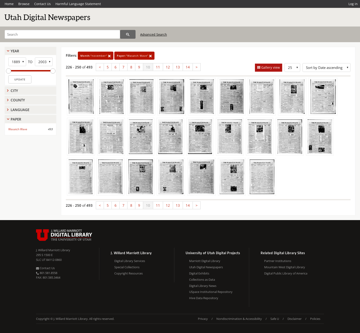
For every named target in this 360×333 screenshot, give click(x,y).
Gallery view (270, 67)
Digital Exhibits (199, 273)
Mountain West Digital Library (284, 267)
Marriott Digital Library (204, 261)
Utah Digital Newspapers (206, 267)
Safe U (274, 319)
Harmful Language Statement (78, 4)
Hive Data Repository (203, 298)
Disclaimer (294, 319)
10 (148, 67)
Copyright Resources (128, 273)
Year (15, 51)
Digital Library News (202, 286)
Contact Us (42, 4)
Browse (24, 4)
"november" (95, 55)
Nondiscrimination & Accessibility (239, 319)
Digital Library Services (129, 261)
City (14, 90)
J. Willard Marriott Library (53, 250)
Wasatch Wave (17, 129)
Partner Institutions (277, 261)
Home (9, 4)
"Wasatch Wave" (134, 55)
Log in (353, 4)
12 (168, 67)
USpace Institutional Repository (211, 292)
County (18, 100)
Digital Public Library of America (285, 273)
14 (188, 67)
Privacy (203, 319)
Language (20, 109)
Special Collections (126, 267)
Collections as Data (202, 279)
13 (178, 67)
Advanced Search (153, 34)
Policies (315, 319)
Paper (16, 119)
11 (158, 67)
